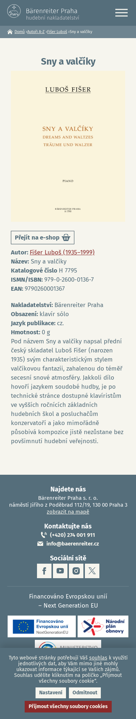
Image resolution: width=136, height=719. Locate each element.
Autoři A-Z (36, 31)
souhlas (98, 658)
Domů (20, 31)
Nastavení (50, 693)
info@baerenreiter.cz (72, 543)
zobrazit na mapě (68, 511)
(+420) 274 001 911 (72, 535)
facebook (44, 571)
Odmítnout (85, 693)
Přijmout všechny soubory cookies (68, 706)
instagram (76, 571)
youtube (60, 571)
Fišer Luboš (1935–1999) (62, 252)
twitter (92, 571)
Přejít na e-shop (42, 238)
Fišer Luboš (57, 31)
